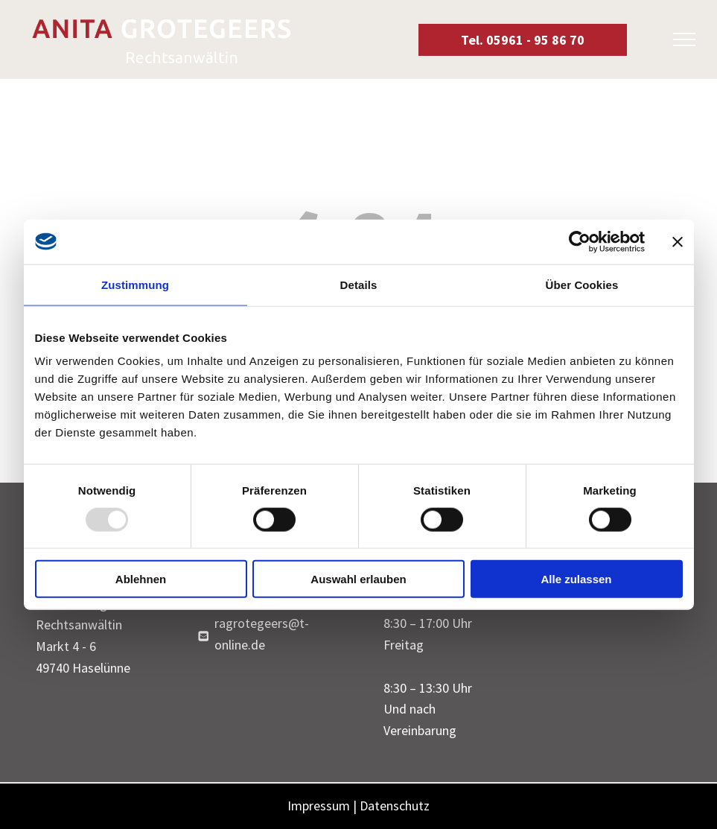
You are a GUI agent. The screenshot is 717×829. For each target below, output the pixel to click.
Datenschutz (395, 805)
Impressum (318, 805)
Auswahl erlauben (358, 579)
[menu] (684, 39)
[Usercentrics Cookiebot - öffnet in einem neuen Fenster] (579, 241)
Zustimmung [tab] (135, 284)
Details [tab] (358, 284)
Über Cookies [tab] (582, 284)
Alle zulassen (576, 579)
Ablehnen (140, 579)
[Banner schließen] (677, 241)
